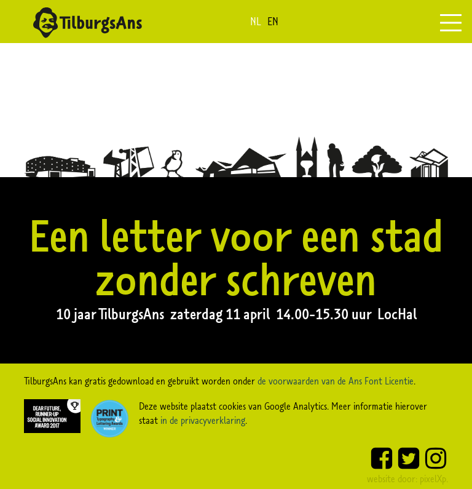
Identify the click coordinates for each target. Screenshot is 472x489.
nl (255, 21)
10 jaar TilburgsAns (113, 313)
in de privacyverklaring (202, 420)
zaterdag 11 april (223, 313)
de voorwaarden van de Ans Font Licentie (336, 381)
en (272, 21)
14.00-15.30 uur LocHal (346, 313)
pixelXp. (434, 478)
